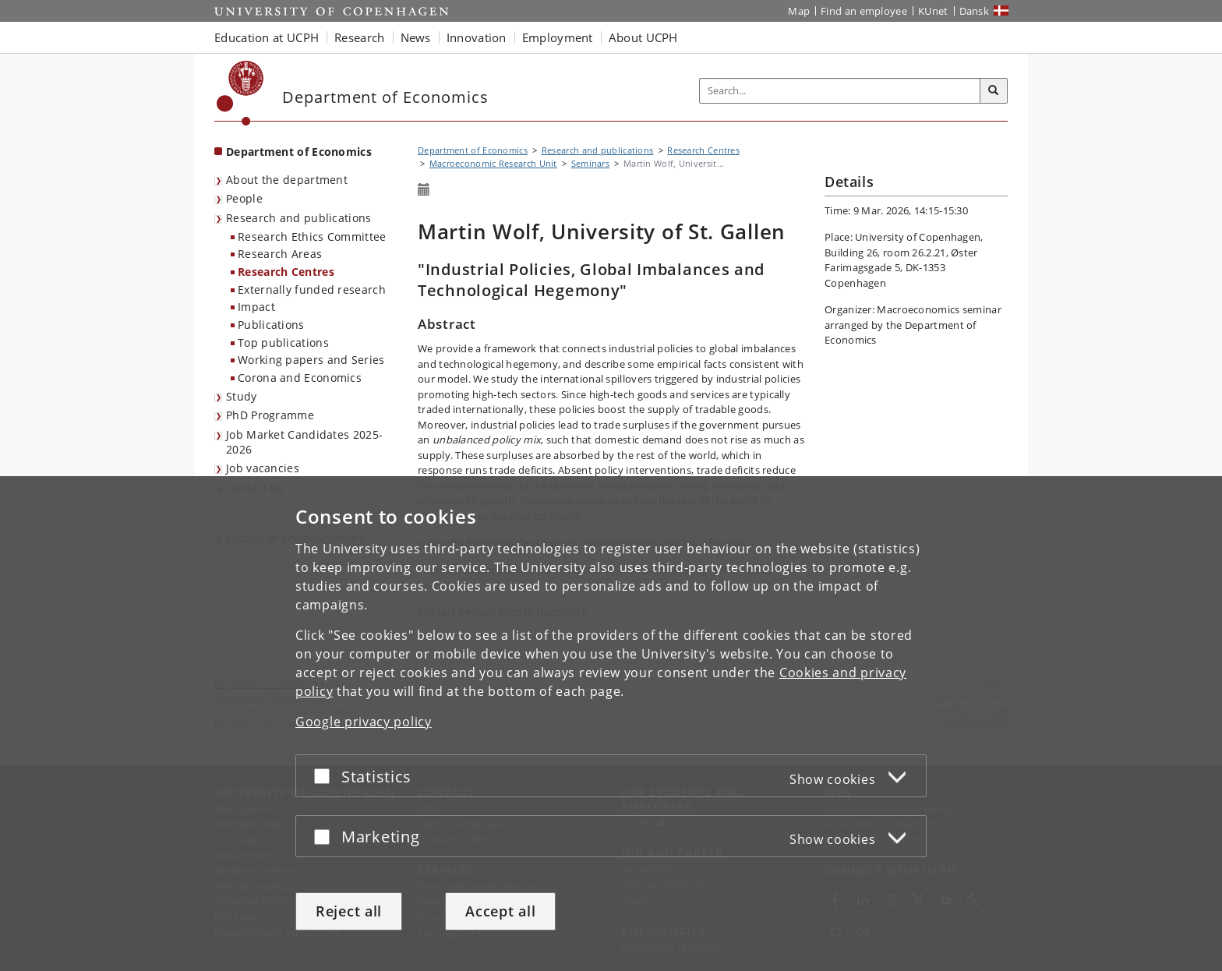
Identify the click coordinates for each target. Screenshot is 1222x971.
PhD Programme (270, 415)
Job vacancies (262, 468)
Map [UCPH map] (799, 11)
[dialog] (611, 723)
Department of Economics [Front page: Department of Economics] (299, 151)
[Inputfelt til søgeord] (840, 91)
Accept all (500, 911)
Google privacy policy (363, 721)
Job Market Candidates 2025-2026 (304, 442)
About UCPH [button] (643, 37)
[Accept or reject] (325, 776)
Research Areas (280, 253)
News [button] (416, 37)
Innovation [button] (477, 37)
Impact (256, 306)
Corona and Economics (300, 377)
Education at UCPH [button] (266, 37)
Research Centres (286, 271)
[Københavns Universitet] (240, 93)
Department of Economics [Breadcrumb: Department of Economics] (473, 150)
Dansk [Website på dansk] (974, 11)
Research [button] (359, 37)
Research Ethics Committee (312, 236)
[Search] (994, 91)
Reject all (349, 911)
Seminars (590, 163)
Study (241, 396)
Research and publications (299, 217)
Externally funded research (312, 289)
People (244, 198)
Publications (271, 324)
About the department (287, 179)
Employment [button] (557, 37)
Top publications (283, 342)
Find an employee (864, 11)
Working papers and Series (311, 359)
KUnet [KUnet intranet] (933, 11)
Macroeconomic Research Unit (493, 163)
